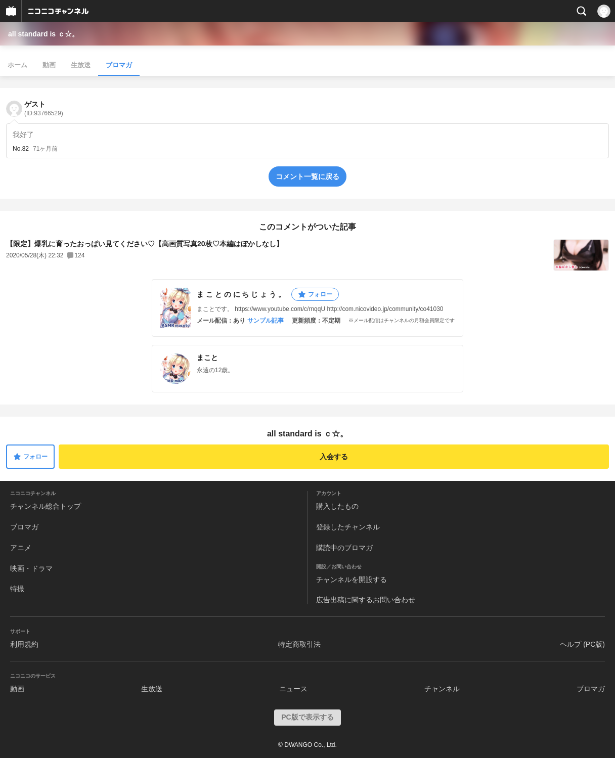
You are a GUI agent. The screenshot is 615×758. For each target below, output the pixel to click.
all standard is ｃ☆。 (43, 34)
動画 (49, 65)
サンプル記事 (265, 321)
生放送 (81, 65)
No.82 (21, 149)
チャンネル (442, 689)
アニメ (20, 548)
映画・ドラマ (31, 568)
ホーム (17, 65)
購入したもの (337, 506)
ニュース (293, 689)
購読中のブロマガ (344, 548)
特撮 (17, 589)
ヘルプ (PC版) (582, 644)
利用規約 (24, 644)
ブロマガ (119, 65)
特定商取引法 (299, 644)
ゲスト (43, 108)
